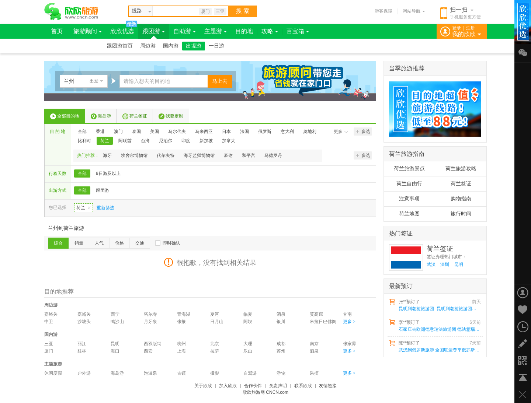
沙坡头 (84, 321)
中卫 (48, 321)
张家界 (349, 343)
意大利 (287, 131)
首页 (57, 31)
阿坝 (247, 321)
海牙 (107, 155)
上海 (181, 351)
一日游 (216, 46)
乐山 (247, 351)
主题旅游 (53, 364)
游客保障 (383, 11)
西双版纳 (153, 343)
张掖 (181, 321)
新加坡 (206, 140)
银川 (281, 321)
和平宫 (248, 155)
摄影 (214, 373)
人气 (99, 243)
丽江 (81, 343)
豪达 (228, 155)
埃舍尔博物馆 (134, 155)
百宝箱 (298, 31)
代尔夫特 (165, 155)
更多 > (349, 321)
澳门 (118, 131)
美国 (154, 131)
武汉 (431, 264)
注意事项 (409, 199)
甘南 (347, 314)
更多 (341, 131)
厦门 (205, 11)
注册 (470, 28)
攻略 (269, 31)
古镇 (181, 373)
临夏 (247, 314)
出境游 (193, 46)
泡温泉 (150, 373)
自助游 (184, 31)
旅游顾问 (87, 31)
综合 (58, 243)
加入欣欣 (228, 385)
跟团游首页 (120, 46)
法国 (244, 131)
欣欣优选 (122, 31)
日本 (226, 131)
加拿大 (228, 140)
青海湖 (183, 314)
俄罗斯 (264, 131)
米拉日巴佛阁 (323, 321)
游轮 (281, 373)
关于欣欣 (203, 385)
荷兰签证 (134, 116)
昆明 (115, 343)
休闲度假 (53, 373)
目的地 (244, 31)
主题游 (215, 31)
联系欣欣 (303, 385)
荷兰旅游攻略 (460, 168)
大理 (247, 343)
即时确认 (171, 243)
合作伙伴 (253, 385)
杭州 (181, 343)
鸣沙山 (117, 321)
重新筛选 (105, 207)
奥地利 (309, 131)
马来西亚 (204, 131)
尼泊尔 (165, 140)
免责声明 (278, 385)
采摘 (314, 373)
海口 (115, 351)
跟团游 (153, 31)
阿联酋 (125, 140)
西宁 (115, 314)
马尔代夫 (177, 131)
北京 (214, 343)
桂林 (81, 351)
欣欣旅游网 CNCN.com (265, 392)
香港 (100, 131)
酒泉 (281, 314)
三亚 (220, 11)
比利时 (84, 140)
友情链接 (328, 385)
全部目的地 (64, 116)
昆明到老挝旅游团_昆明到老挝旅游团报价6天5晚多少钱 (439, 308)
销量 (78, 243)
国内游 (170, 46)
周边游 (148, 46)
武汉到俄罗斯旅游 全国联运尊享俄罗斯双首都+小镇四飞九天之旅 (439, 350)
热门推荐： (88, 155)
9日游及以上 (108, 173)
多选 (363, 131)
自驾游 (250, 373)
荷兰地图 (409, 214)
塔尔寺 (150, 314)
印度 (185, 140)
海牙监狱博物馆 (199, 155)
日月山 (216, 321)
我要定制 (171, 116)
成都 (281, 343)
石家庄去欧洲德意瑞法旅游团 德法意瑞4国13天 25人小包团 (439, 329)
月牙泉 (150, 321)
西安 (148, 351)
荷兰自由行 (409, 183)
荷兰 (104, 140)
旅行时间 (461, 214)
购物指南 (461, 199)
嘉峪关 (51, 314)
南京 (314, 343)
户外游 (84, 373)
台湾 (145, 140)
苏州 (281, 351)
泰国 (136, 131)
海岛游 (101, 116)
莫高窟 (316, 314)
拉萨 (214, 351)
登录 (456, 28)
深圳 (444, 264)
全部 (82, 131)
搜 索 (242, 11)
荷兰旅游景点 (409, 168)
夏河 (214, 314)
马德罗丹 (273, 155)
